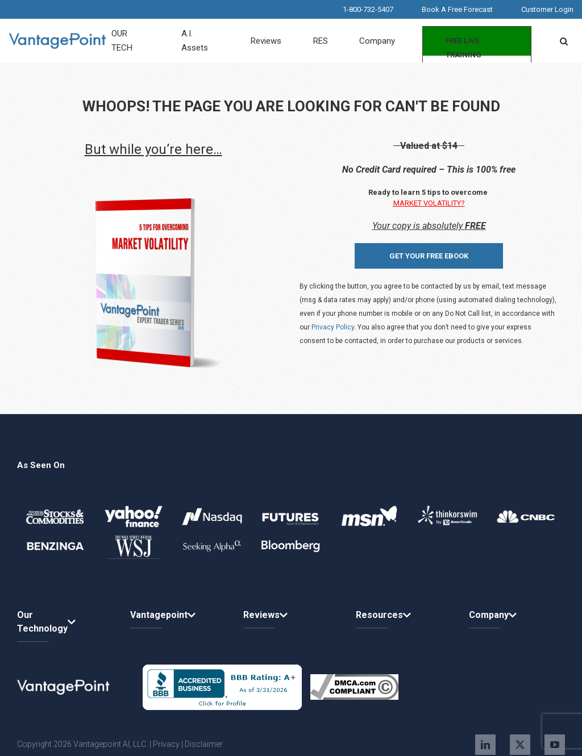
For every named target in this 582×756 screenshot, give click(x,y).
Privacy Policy (332, 327)
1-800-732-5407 (368, 9)
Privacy (166, 744)
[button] (563, 41)
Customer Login (547, 9)
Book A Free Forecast (457, 9)
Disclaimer (204, 744)
